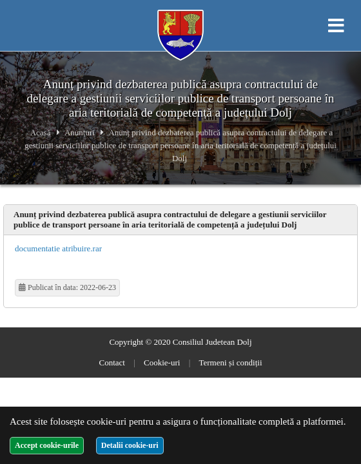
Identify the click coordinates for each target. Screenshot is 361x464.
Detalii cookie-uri (130, 445)
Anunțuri (79, 132)
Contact (112, 362)
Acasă (40, 132)
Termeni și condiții (230, 362)
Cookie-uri (162, 362)
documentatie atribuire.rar (58, 248)
